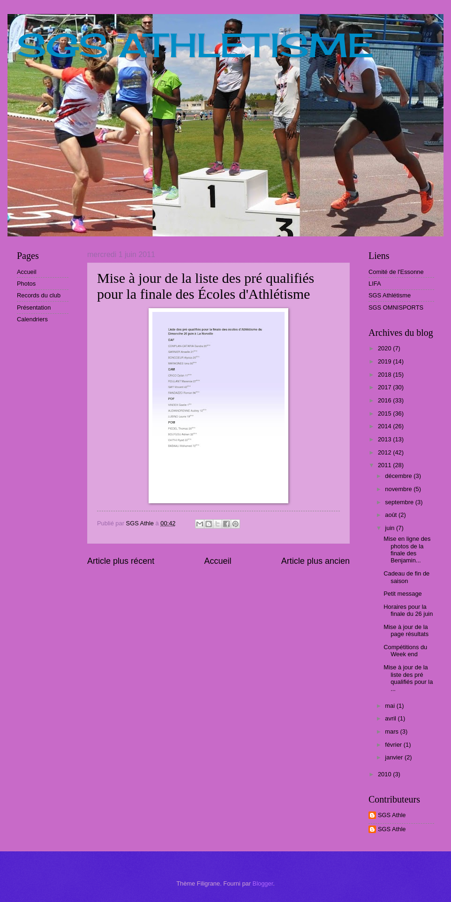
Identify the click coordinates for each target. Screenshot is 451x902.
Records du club (38, 295)
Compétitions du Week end (405, 651)
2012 (385, 452)
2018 (385, 374)
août (391, 514)
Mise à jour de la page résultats (405, 630)
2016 (385, 400)
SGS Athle (392, 815)
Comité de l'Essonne (396, 271)
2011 (385, 465)
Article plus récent (120, 561)
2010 (385, 774)
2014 (385, 426)
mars (392, 731)
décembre (399, 475)
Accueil (217, 561)
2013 (385, 439)
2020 (385, 348)
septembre (400, 502)
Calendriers (32, 319)
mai (390, 705)
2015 (385, 413)
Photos (26, 283)
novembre (399, 489)
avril (391, 718)
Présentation (34, 307)
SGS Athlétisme (389, 295)
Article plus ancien (315, 561)
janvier (395, 757)
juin (390, 527)
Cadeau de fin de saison (406, 577)
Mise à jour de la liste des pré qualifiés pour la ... (408, 678)
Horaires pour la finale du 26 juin (408, 610)
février (394, 744)
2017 (385, 387)
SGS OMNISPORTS (395, 307)
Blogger (263, 883)
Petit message (402, 593)
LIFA (374, 283)
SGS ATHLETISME (195, 45)
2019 (385, 361)
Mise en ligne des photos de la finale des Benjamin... (406, 549)
